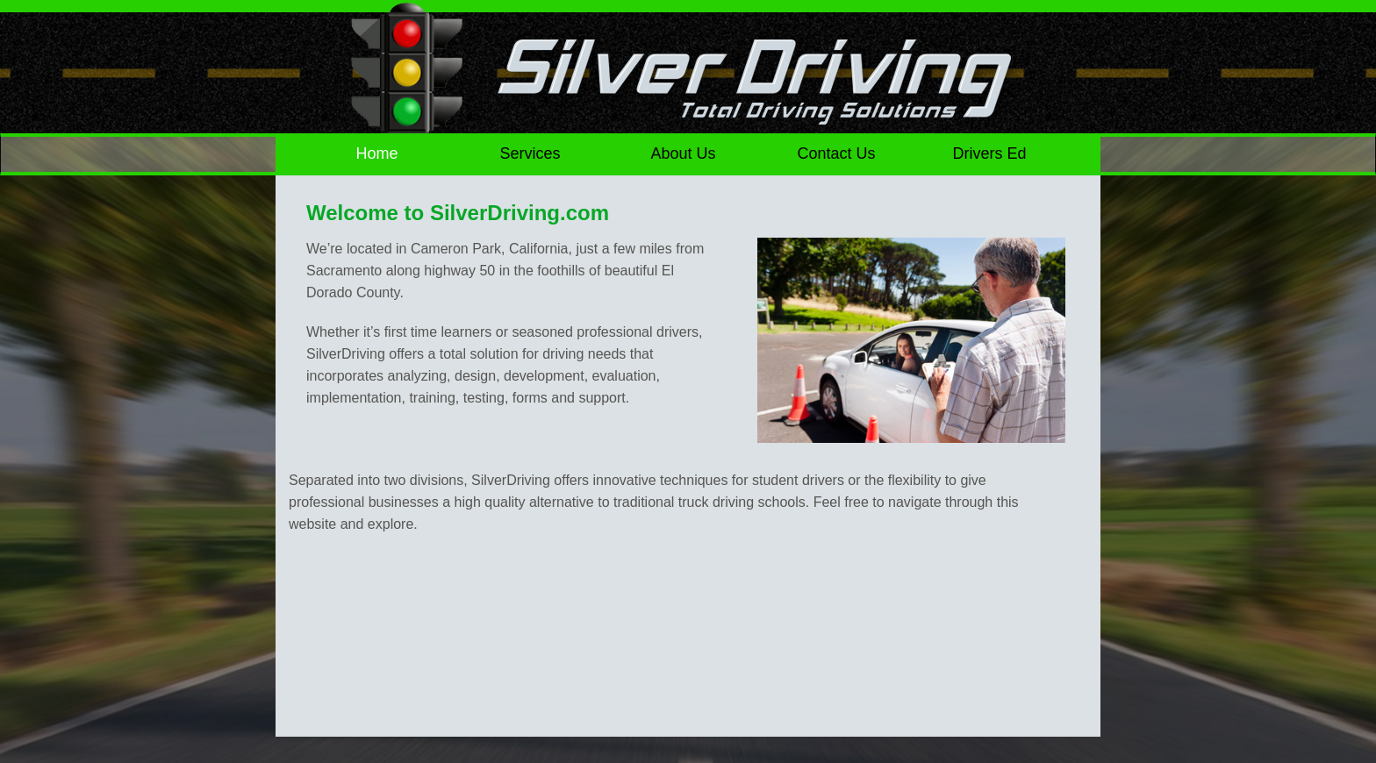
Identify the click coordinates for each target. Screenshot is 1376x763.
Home (377, 153)
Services (530, 153)
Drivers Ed (989, 153)
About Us (682, 153)
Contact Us (836, 153)
